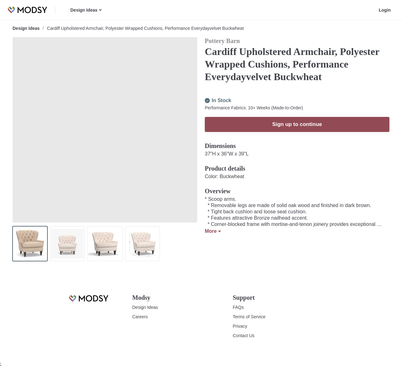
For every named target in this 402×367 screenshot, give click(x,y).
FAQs (238, 307)
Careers (140, 317)
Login (385, 10)
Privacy (240, 326)
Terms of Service (249, 317)
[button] (99, 10)
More (213, 244)
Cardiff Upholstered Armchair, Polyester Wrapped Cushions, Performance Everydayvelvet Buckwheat (143, 28)
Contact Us (243, 335)
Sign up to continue (297, 137)
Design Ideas (83, 10)
